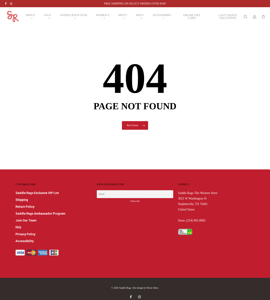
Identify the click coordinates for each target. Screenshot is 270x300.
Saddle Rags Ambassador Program (40, 213)
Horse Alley (152, 288)
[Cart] (263, 17)
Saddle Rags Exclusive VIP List (37, 193)
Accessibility (24, 241)
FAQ (18, 227)
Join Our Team (26, 220)
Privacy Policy (25, 234)
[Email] (135, 194)
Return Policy (24, 206)
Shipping (21, 200)
